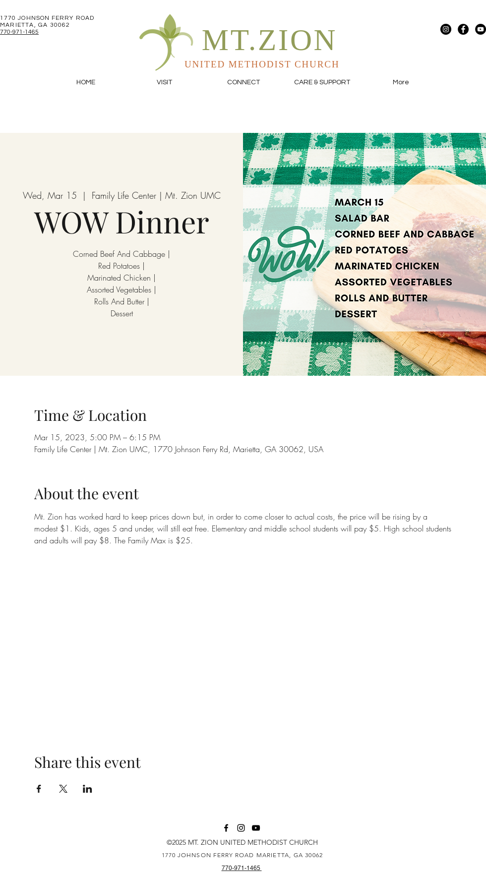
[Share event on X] (63, 789)
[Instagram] (445, 29)
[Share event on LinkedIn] (87, 789)
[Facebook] (463, 29)
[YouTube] (480, 29)
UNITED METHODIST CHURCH (262, 64)
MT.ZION (270, 40)
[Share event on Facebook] (39, 789)
